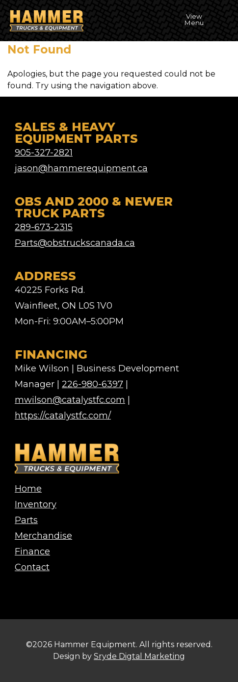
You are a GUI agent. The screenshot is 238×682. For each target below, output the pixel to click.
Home (28, 488)
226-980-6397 (92, 384)
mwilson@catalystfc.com (70, 399)
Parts (26, 520)
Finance (32, 551)
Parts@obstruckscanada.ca (75, 242)
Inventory (35, 504)
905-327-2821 (44, 152)
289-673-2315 (44, 227)
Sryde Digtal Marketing (139, 656)
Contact (32, 567)
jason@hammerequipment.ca (81, 168)
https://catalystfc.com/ (63, 415)
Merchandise (43, 535)
